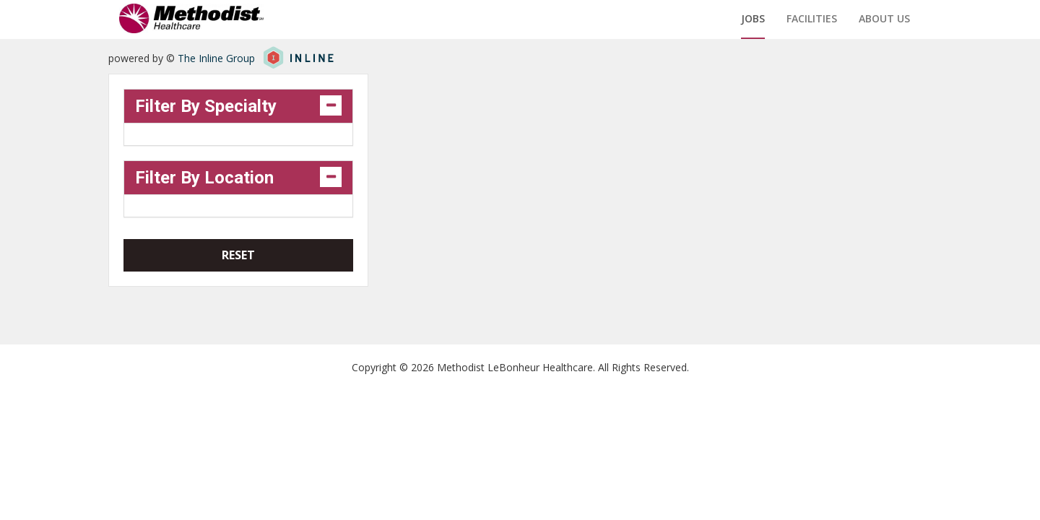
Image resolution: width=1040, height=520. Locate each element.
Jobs (753, 18)
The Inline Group (216, 58)
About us (884, 18)
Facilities (811, 18)
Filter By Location (204, 178)
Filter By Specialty (206, 106)
